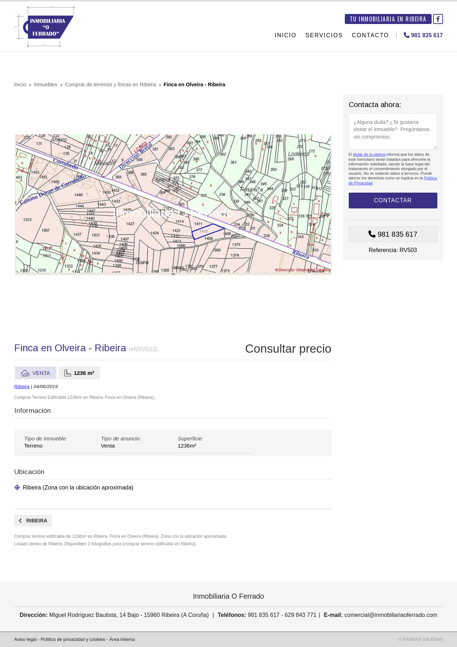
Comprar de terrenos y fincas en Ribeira (110, 84)
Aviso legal (25, 639)
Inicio (286, 35)
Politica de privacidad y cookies (73, 639)
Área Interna (122, 639)
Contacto (370, 35)
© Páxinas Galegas (420, 639)
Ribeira (22, 386)
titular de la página (369, 154)
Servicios (324, 35)
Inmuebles (45, 84)
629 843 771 (301, 615)
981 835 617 (397, 234)
